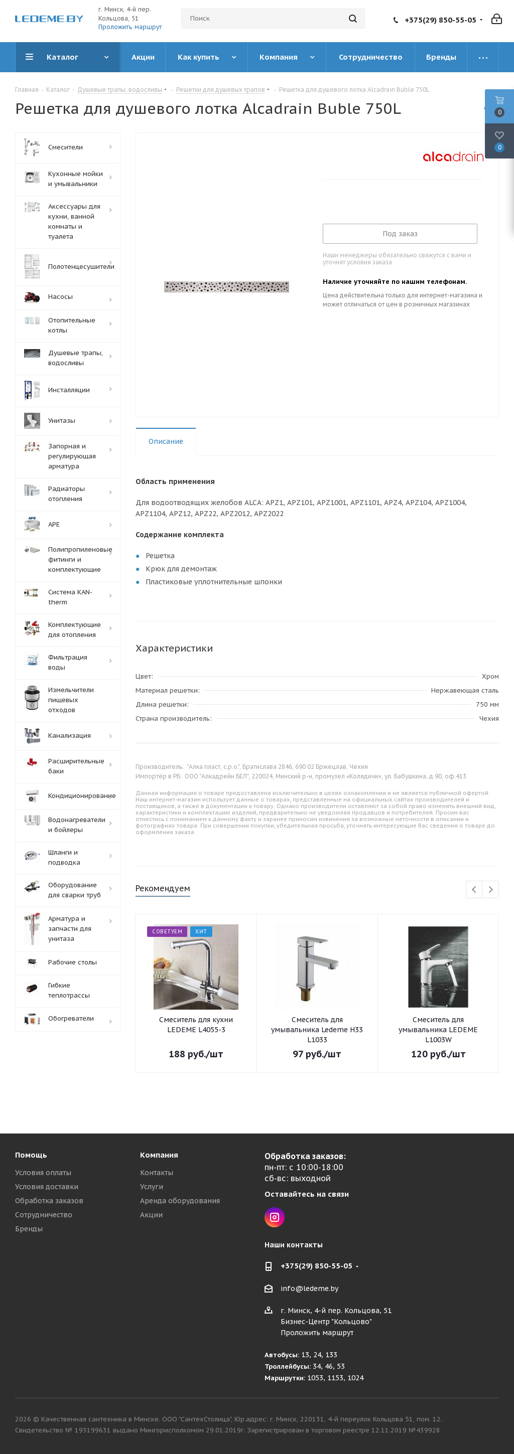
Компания (159, 1155)
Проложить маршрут (130, 27)
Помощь (31, 1155)
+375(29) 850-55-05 (440, 20)
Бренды (29, 1228)
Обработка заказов (49, 1200)
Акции (151, 1214)
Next (490, 890)
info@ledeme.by (309, 1288)
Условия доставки (46, 1186)
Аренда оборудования (180, 1200)
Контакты (156, 1172)
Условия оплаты (43, 1172)
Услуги (151, 1186)
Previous (474, 890)
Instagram (275, 1217)
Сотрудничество (43, 1214)
